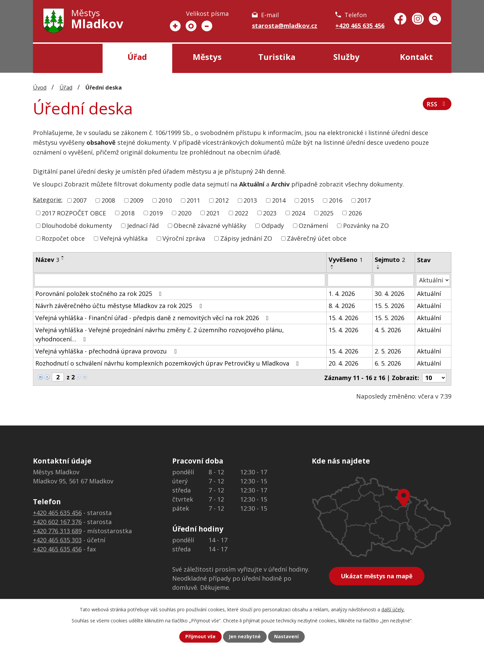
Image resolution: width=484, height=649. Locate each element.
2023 (269, 213)
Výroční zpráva (183, 238)
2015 (307, 200)
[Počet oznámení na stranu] (434, 377)
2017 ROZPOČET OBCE (74, 213)
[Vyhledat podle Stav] (433, 280)
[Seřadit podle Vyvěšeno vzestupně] (332, 265)
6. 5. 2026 (388, 363)
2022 (241, 213)
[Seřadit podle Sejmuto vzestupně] (378, 265)
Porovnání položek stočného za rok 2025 (99, 293)
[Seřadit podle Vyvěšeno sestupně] (332, 268)
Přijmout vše (200, 637)
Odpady (272, 225)
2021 (213, 213)
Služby (346, 56)
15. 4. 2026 (343, 318)
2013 (250, 200)
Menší (206, 26)
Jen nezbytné (245, 637)
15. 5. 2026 (389, 306)
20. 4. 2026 (343, 363)
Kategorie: (48, 200)
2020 (184, 213)
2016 (335, 200)
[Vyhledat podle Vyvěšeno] (349, 280)
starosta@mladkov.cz (284, 26)
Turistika (276, 56)
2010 (165, 200)
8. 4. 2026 (342, 306)
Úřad (137, 56)
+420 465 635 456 (359, 26)
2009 (136, 200)
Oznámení (313, 225)
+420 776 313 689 (57, 530)
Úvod (68, 58)
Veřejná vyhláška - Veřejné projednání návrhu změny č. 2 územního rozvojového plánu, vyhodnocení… (159, 334)
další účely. (393, 609)
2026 (355, 213)
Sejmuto (390, 259)
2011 (193, 200)
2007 (79, 200)
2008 (108, 200)
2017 (364, 200)
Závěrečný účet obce (316, 238)
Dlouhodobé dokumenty (77, 225)
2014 (279, 200)
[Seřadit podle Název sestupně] (63, 259)
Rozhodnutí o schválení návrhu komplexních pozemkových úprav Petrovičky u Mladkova (168, 363)
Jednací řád (143, 225)
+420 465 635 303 (57, 540)
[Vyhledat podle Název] (180, 280)
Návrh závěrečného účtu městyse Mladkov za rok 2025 (119, 306)
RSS (437, 105)
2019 (156, 213)
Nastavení (286, 637)
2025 (326, 213)
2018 (128, 213)
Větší (175, 26)
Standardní (191, 26)
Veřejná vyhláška (124, 238)
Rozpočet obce (63, 238)
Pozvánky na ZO (366, 225)
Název (47, 259)
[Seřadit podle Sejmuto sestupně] (378, 268)
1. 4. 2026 (342, 293)
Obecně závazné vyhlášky (210, 225)
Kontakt (416, 56)
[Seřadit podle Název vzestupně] (63, 256)
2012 (222, 200)
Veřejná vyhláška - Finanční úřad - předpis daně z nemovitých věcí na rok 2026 (153, 318)
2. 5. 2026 (388, 351)
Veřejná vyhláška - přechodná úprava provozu (107, 351)
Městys (207, 56)
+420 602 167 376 (57, 521)
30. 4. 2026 (389, 293)
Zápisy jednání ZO (246, 238)
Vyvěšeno (346, 259)
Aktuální (429, 293)
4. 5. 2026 (388, 330)
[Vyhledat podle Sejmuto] (394, 280)
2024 (298, 213)
